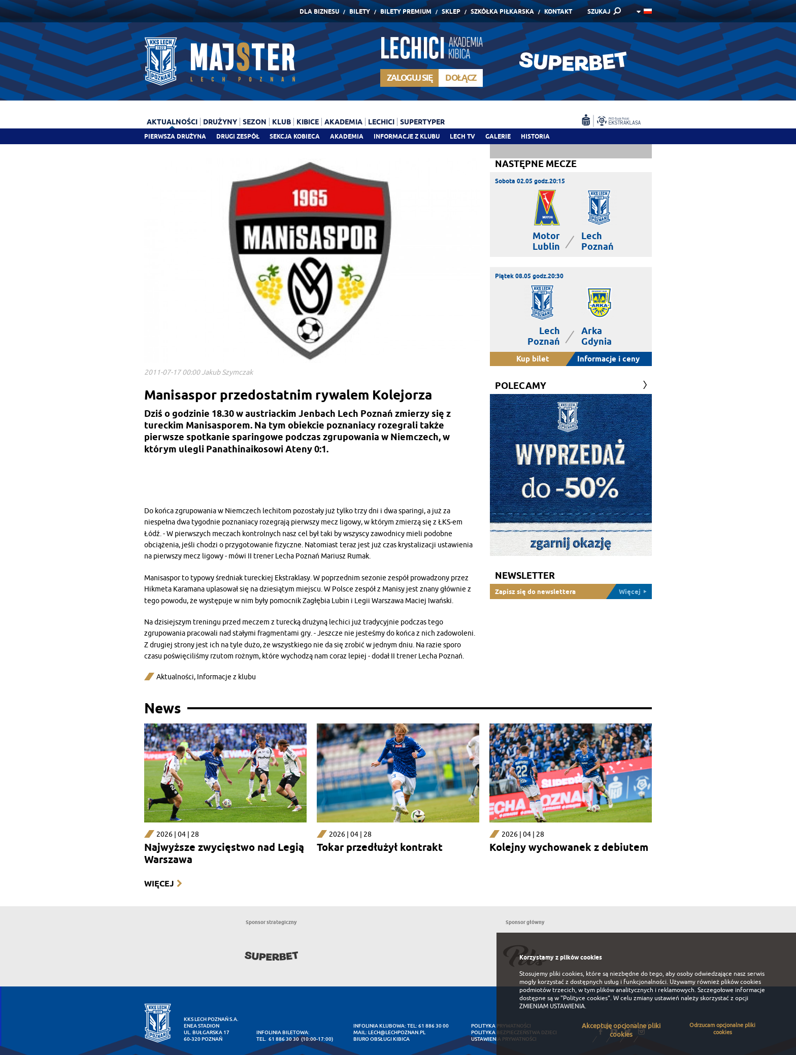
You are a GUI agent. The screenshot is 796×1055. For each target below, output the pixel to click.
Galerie (498, 136)
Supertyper (422, 122)
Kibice (307, 122)
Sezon (255, 122)
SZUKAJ (598, 11)
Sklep (451, 11)
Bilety (359, 11)
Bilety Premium (406, 11)
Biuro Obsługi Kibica (381, 1039)
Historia (535, 136)
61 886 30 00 (433, 1026)
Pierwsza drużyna (175, 136)
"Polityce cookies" (585, 998)
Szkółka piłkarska (502, 11)
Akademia (346, 136)
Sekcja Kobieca (295, 136)
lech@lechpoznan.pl (396, 1032)
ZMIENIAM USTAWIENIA (552, 1006)
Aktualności (172, 122)
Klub (281, 122)
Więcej (159, 883)
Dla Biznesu (319, 11)
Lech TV (462, 136)
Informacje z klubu (407, 136)
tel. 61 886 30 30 (277, 1039)
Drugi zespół (237, 136)
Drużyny (220, 122)
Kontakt (558, 11)
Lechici (381, 122)
